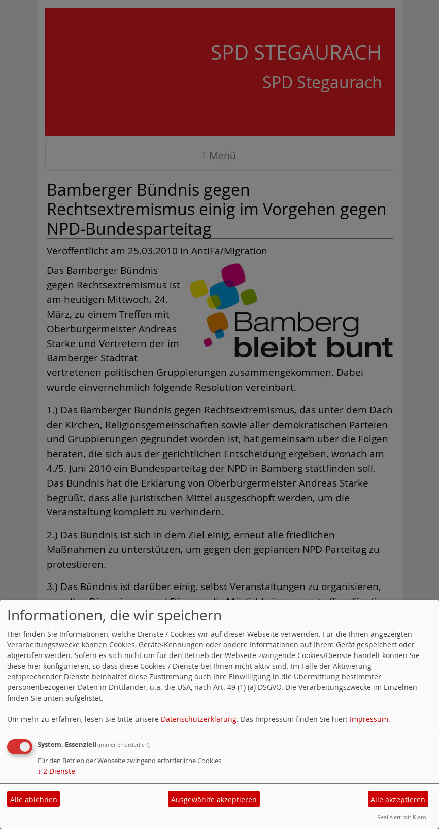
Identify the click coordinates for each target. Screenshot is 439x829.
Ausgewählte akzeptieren (214, 799)
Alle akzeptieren (397, 799)
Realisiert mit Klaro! (402, 817)
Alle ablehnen (33, 799)
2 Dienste (56, 771)
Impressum (369, 719)
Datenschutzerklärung (199, 719)
